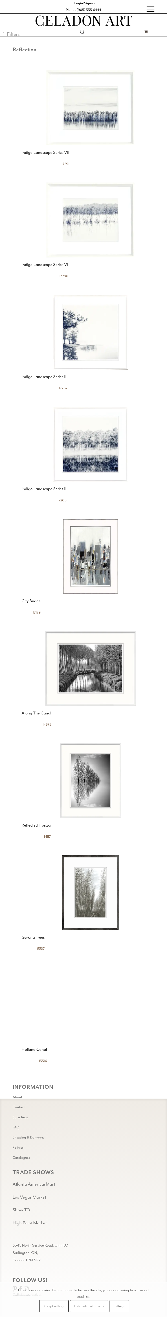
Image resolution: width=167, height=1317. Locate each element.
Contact (19, 1107)
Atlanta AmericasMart (34, 1184)
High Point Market (30, 1223)
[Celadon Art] (83, 21)
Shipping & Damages (28, 1137)
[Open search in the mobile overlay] (82, 32)
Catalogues (21, 1158)
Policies (18, 1147)
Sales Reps (20, 1117)
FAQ (16, 1127)
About (17, 1097)
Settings (119, 1306)
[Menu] (148, 9)
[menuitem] (148, 9)
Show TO (21, 1210)
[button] (11, 34)
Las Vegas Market (29, 1197)
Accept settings (54, 1306)
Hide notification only (89, 1306)
